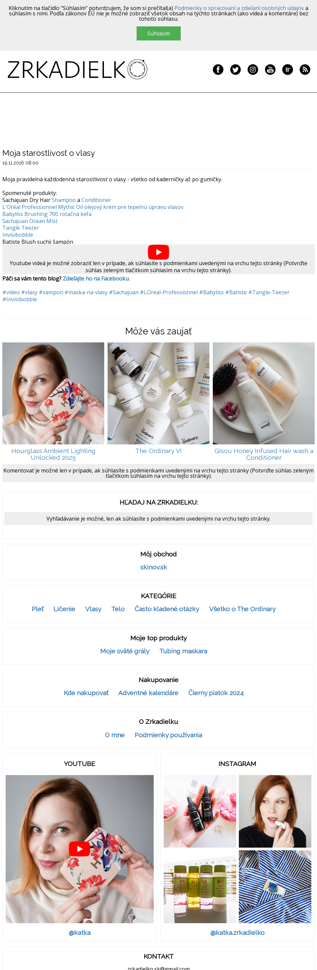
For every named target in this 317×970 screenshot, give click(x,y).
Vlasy (93, 609)
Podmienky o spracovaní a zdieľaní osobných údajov (239, 8)
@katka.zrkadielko (237, 933)
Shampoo (64, 200)
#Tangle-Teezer (269, 292)
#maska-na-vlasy (86, 292)
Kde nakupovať (86, 693)
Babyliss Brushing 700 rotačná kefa (47, 214)
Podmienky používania (168, 735)
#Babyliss (211, 292)
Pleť (37, 609)
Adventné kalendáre (148, 693)
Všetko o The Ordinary (242, 609)
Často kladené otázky (167, 609)
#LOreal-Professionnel (169, 292)
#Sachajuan (124, 292)
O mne (115, 735)
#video (11, 292)
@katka (80, 933)
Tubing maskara (183, 651)
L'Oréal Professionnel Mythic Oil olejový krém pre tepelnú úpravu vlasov (92, 207)
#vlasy (29, 292)
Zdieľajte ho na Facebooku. (96, 278)
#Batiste (236, 292)
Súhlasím (158, 33)
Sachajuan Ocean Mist (29, 221)
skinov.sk (153, 567)
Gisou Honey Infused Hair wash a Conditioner (263, 454)
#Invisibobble (19, 299)
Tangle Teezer (20, 227)
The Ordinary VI (158, 451)
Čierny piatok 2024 (216, 693)
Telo (118, 609)
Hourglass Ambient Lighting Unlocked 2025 (53, 454)
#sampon (51, 292)
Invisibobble (17, 234)
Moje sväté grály (124, 651)
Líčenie (64, 609)
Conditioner (96, 200)
